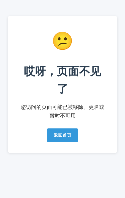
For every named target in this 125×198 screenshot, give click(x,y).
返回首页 (62, 135)
